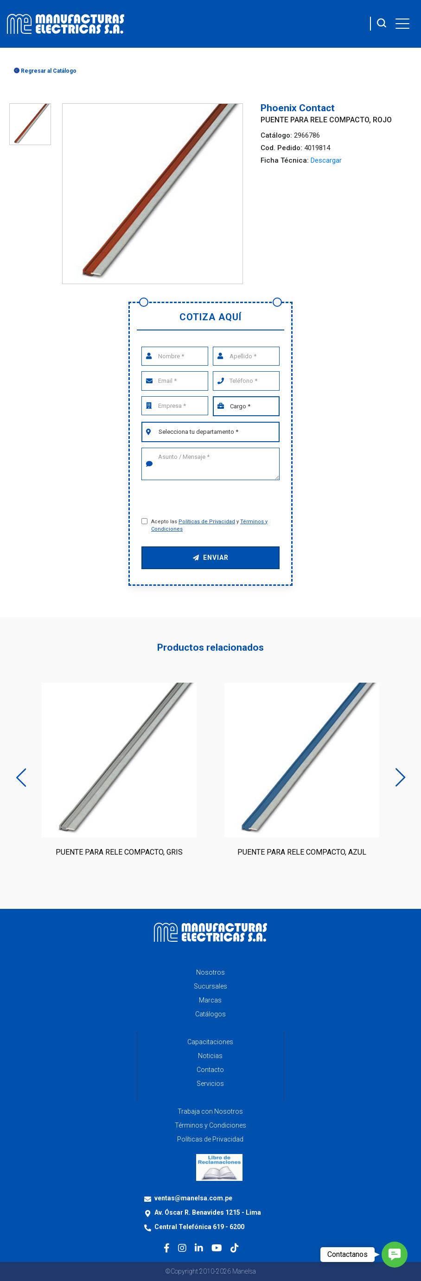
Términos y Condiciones (210, 1125)
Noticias (210, 1055)
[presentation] (211, 500)
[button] (395, 1255)
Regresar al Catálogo (45, 71)
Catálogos (210, 1014)
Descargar (326, 160)
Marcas (210, 1000)
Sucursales (210, 986)
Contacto (210, 1069)
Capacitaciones (210, 1042)
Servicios (210, 1083)
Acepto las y (209, 526)
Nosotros (210, 972)
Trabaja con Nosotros (210, 1111)
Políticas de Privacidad (207, 522)
